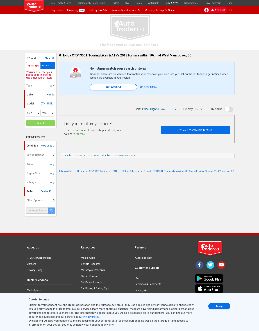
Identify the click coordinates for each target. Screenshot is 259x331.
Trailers (115, 3)
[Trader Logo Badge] (210, 248)
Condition (41, 145)
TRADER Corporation (39, 257)
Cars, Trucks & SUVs (61, 3)
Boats (139, 3)
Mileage (40, 182)
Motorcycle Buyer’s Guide (159, 10)
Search (41, 123)
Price (40, 164)
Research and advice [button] (126, 10)
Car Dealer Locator (91, 282)
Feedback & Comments (148, 284)
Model (41, 103)
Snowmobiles (191, 3)
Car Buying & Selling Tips (95, 288)
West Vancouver (127, 155)
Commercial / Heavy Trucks (91, 3)
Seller (41, 191)
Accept (219, 306)
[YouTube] (221, 265)
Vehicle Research (91, 263)
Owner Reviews (90, 276)
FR (231, 10)
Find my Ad (141, 290)
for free (80, 134)
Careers (31, 263)
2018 (82, 155)
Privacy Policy (34, 270)
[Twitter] (210, 265)
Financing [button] (76, 10)
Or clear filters (148, 87)
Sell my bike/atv (98, 10)
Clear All (49, 58)
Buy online (57, 10)
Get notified (113, 87)
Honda (68, 155)
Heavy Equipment (212, 3)
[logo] (36, 4)
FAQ (137, 278)
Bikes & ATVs (171, 3)
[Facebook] (199, 265)
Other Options (40, 200)
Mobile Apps (88, 257)
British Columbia (102, 155)
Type (40, 85)
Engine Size (40, 173)
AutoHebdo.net (143, 257)
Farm (230, 3)
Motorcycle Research (93, 270)
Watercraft (153, 3)
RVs (127, 3)
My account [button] (214, 10)
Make (40, 94)
